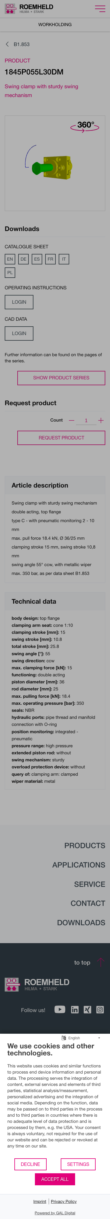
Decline (30, 1164)
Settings (78, 1164)
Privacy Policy (64, 1201)
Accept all (55, 1179)
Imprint (39, 1201)
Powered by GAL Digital (55, 1212)
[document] (55, 1100)
